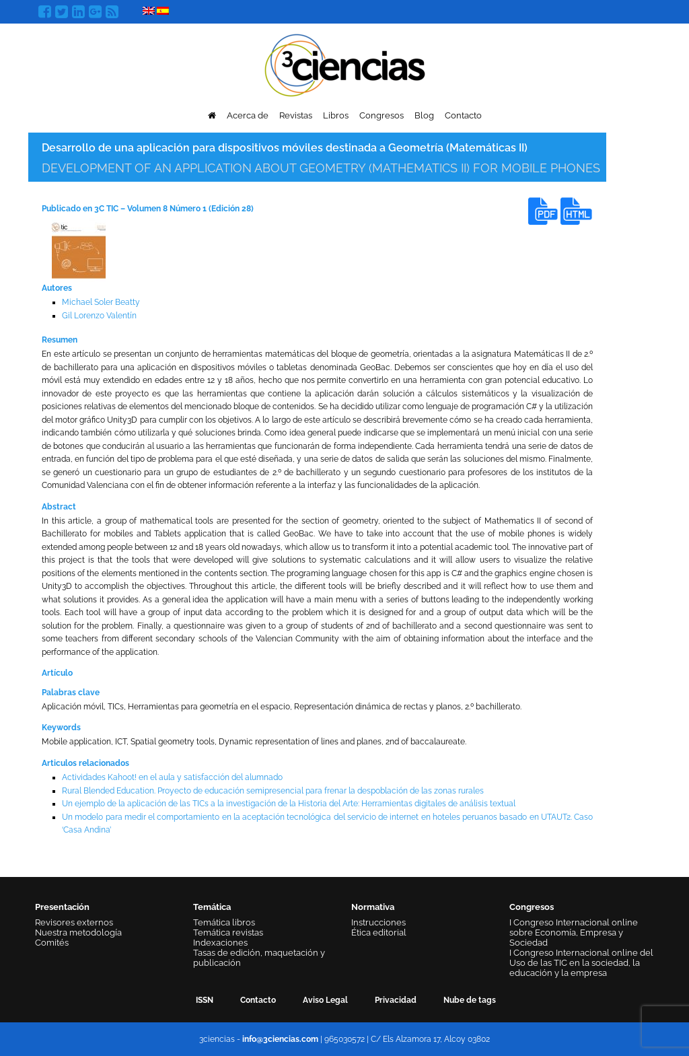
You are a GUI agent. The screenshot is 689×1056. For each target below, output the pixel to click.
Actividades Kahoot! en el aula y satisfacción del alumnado (172, 777)
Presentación (62, 907)
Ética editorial (378, 932)
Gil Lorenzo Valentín (99, 315)
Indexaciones (220, 943)
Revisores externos (74, 922)
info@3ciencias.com (280, 1039)
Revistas (295, 115)
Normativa (372, 907)
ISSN (204, 1000)
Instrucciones (378, 922)
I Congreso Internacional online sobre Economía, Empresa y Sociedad (573, 932)
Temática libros (224, 922)
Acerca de (247, 115)
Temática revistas (228, 932)
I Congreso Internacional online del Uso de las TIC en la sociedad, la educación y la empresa (581, 963)
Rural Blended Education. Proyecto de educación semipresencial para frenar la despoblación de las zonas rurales (273, 791)
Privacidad (395, 1000)
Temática (212, 907)
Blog (424, 115)
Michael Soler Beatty (101, 302)
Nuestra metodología (78, 932)
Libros (336, 115)
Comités (52, 943)
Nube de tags (469, 1000)
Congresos (381, 115)
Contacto (463, 115)
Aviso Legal (325, 1000)
